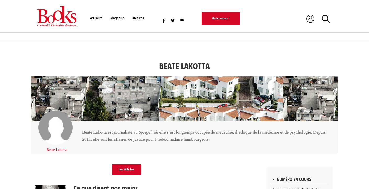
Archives (138, 18)
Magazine (117, 18)
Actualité (96, 18)
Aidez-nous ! (220, 18)
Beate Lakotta (57, 150)
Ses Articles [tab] (126, 169)
